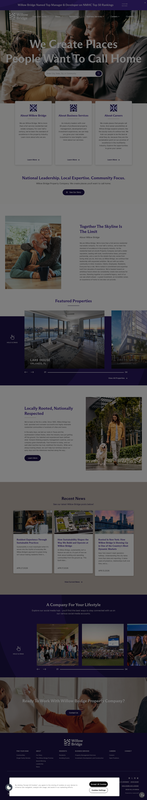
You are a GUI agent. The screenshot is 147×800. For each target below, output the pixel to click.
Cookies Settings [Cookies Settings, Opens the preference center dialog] (99, 790)
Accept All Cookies (98, 784)
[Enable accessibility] (142, 795)
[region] (64, 786)
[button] (9, 787)
